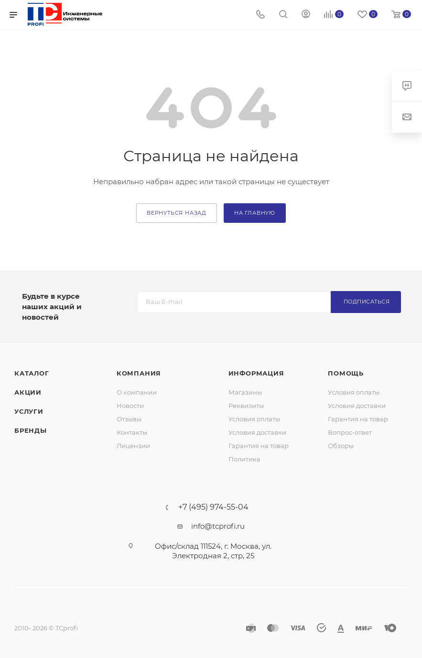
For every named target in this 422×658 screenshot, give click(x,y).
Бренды (30, 430)
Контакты (132, 432)
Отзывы (129, 419)
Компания (139, 373)
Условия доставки (257, 432)
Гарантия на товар (258, 445)
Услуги (28, 411)
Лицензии (133, 445)
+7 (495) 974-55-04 (213, 507)
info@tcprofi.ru (218, 526)
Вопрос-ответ (350, 432)
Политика (244, 459)
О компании (137, 392)
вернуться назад (176, 212)
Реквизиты (246, 405)
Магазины (245, 392)
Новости (130, 405)
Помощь (346, 373)
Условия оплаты (254, 419)
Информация (256, 373)
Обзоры (341, 445)
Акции (28, 392)
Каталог (31, 373)
